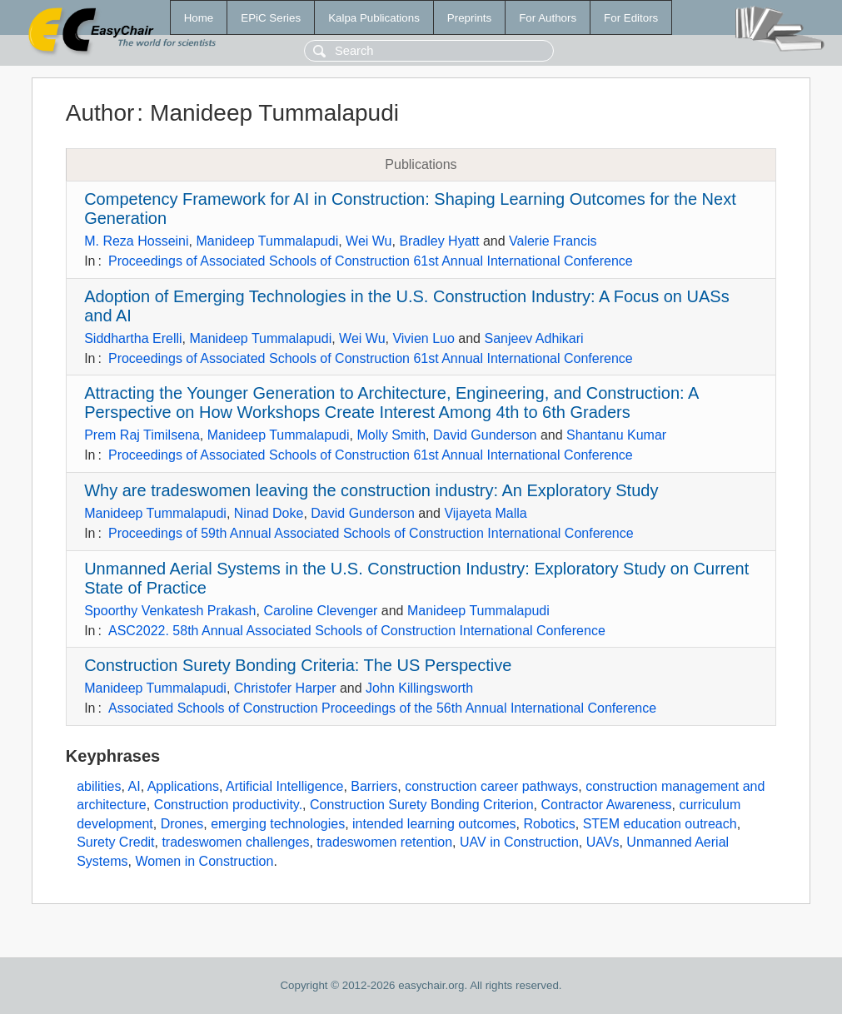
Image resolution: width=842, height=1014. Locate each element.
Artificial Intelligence (284, 786)
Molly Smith (391, 435)
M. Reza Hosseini (136, 241)
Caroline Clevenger (320, 611)
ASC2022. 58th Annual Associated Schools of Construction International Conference (356, 631)
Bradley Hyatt (439, 241)
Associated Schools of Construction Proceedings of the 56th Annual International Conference (382, 708)
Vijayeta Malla (485, 513)
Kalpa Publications (374, 18)
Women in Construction (204, 861)
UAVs (603, 842)
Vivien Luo (423, 338)
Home (199, 18)
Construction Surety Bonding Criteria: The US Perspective (297, 665)
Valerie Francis (553, 241)
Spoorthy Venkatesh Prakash (170, 611)
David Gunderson (485, 435)
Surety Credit (115, 842)
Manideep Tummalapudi (267, 241)
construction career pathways (491, 786)
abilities (99, 786)
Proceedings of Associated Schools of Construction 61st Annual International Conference (370, 261)
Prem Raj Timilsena (142, 435)
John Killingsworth (419, 688)
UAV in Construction (519, 842)
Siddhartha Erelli (133, 338)
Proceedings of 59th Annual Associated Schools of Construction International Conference (371, 533)
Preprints (469, 18)
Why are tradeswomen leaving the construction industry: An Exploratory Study (371, 490)
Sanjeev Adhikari (533, 338)
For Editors (631, 18)
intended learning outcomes (434, 824)
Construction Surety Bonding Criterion (422, 805)
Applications (183, 786)
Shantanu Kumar (616, 435)
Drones (182, 824)
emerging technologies (278, 824)
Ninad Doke (269, 513)
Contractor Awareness (606, 805)
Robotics (549, 824)
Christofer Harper (285, 688)
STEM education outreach (660, 824)
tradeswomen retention (384, 842)
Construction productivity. (228, 805)
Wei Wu (368, 241)
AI (134, 786)
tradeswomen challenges (235, 842)
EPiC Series (271, 18)
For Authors (547, 18)
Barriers (374, 786)
